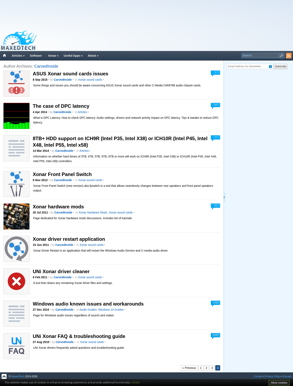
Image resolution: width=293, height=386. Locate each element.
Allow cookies (279, 382)
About (92, 55)
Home (4, 56)
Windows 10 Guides (111, 309)
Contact (258, 376)
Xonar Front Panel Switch (62, 174)
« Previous (189, 368)
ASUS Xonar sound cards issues (70, 73)
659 (215, 335)
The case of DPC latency (61, 106)
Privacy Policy (273, 376)
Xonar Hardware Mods (93, 212)
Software (36, 55)
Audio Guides (88, 309)
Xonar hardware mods (58, 206)
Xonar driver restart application (69, 239)
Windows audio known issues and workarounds (88, 304)
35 (215, 205)
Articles (17, 55)
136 (215, 302)
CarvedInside (46, 66)
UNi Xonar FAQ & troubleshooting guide (79, 336)
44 (215, 105)
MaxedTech (17, 376)
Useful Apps (72, 55)
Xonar (52, 55)
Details (136, 382)
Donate (287, 376)
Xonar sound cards (90, 79)
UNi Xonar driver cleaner (61, 271)
